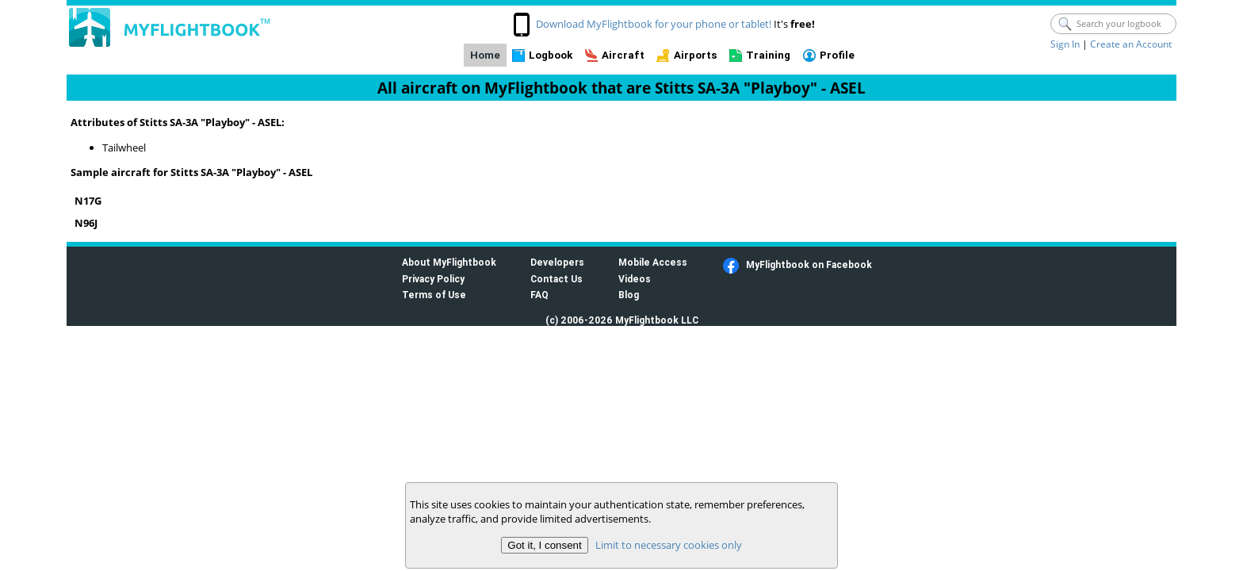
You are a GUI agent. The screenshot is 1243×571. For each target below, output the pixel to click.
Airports (695, 55)
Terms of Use (434, 295)
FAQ (539, 295)
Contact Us (556, 279)
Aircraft (623, 55)
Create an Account (1131, 44)
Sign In (1065, 44)
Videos (634, 279)
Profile (837, 55)
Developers (557, 262)
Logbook (550, 55)
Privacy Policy (433, 279)
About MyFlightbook (449, 262)
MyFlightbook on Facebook (809, 264)
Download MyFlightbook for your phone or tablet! (653, 24)
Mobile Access (652, 262)
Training (768, 55)
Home (485, 55)
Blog (628, 295)
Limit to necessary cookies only (668, 545)
